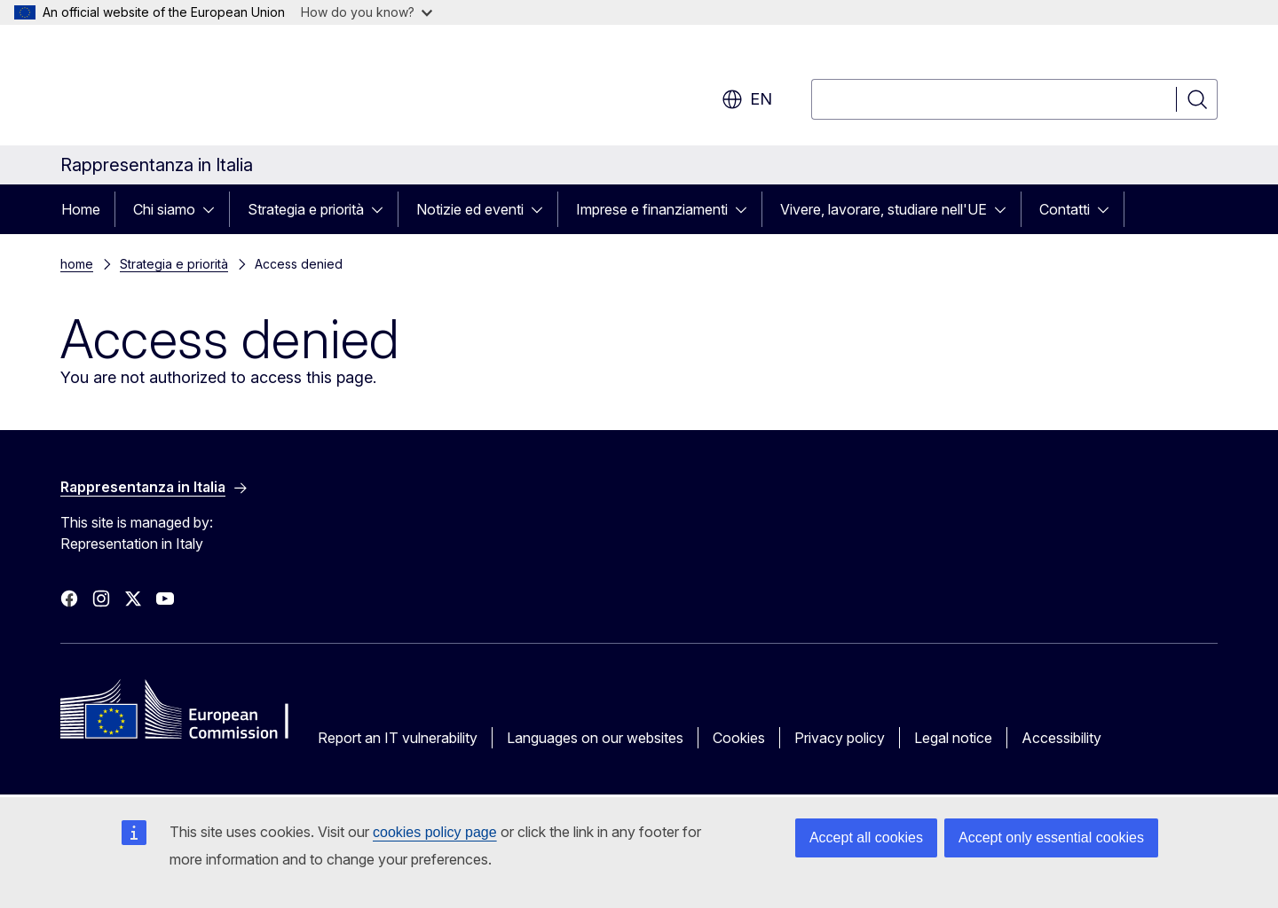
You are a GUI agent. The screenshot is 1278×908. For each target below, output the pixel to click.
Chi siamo (164, 209)
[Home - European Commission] (203, 88)
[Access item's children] (214, 209)
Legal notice (953, 738)
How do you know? (366, 12)
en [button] (747, 99)
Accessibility (1061, 738)
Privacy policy (839, 738)
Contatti (1064, 209)
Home (80, 209)
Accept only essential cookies (1051, 837)
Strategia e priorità (306, 209)
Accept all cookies (866, 837)
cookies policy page (435, 832)
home (76, 263)
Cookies (739, 738)
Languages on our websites (595, 738)
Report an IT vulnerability (397, 738)
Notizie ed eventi (470, 209)
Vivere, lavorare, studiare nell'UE (883, 209)
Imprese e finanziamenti (652, 209)
